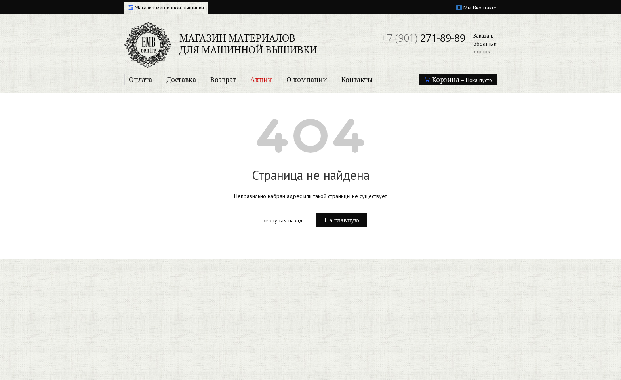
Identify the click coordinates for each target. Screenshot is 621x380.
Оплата (140, 79)
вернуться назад (283, 220)
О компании (306, 79)
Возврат (223, 79)
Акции (261, 79)
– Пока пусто (457, 79)
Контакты (357, 79)
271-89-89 (423, 37)
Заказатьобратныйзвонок (485, 43)
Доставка (181, 79)
